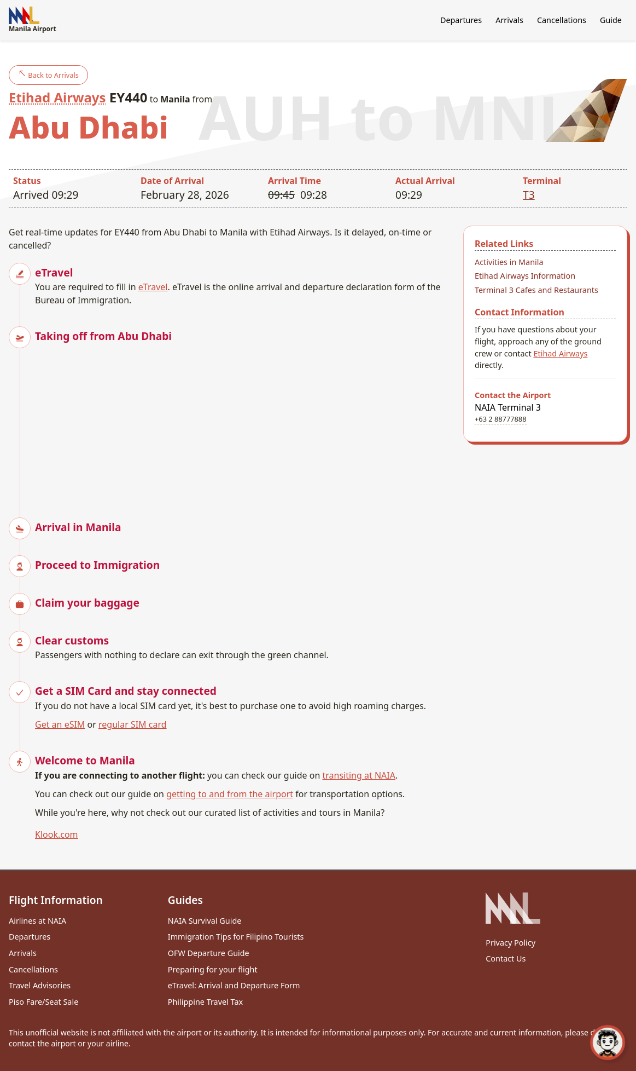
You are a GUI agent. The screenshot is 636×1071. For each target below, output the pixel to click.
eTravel (153, 287)
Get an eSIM (60, 724)
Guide (611, 20)
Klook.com (56, 834)
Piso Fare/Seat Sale (43, 1002)
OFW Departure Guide (208, 953)
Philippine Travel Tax (205, 1002)
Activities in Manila (509, 262)
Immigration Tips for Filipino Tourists (236, 936)
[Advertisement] (244, 421)
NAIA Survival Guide (205, 920)
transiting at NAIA (358, 775)
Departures (461, 20)
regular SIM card (132, 724)
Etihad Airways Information (525, 275)
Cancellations (561, 20)
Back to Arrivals (48, 75)
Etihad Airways (57, 97)
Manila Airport (32, 20)
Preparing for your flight (213, 969)
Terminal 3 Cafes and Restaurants (536, 290)
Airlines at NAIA (37, 920)
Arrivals (509, 20)
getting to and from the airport (229, 794)
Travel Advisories (40, 985)
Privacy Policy (510, 942)
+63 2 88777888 (501, 419)
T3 (529, 194)
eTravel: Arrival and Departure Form (234, 985)
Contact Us (506, 958)
